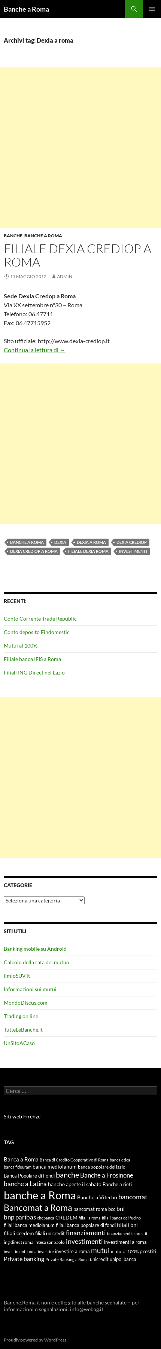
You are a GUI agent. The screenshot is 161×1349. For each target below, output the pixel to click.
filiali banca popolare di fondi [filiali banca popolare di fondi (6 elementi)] (86, 1225)
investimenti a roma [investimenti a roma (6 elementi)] (125, 1242)
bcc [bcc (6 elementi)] (111, 1209)
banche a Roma (27, 542)
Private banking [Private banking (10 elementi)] (24, 1258)
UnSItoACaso (19, 1043)
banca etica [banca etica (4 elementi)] (120, 1159)
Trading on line (21, 1016)
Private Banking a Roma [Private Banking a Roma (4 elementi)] (67, 1259)
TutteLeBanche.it (23, 1029)
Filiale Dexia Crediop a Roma (77, 255)
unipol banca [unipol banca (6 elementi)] (123, 1259)
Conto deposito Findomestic (37, 632)
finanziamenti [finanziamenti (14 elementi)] (86, 1232)
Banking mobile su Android (35, 948)
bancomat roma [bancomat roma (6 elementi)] (90, 1209)
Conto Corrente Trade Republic (40, 618)
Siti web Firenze (22, 1116)
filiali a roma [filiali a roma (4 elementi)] (90, 1217)
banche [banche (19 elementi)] (67, 1174)
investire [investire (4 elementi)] (46, 1251)
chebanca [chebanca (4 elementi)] (45, 1217)
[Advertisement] (80, 147)
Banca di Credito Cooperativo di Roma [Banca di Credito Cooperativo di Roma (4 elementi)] (74, 1159)
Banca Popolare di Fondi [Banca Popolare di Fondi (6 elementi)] (29, 1176)
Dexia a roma (91, 542)
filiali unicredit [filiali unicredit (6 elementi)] (50, 1233)
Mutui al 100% (20, 645)
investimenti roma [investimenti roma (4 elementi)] (20, 1251)
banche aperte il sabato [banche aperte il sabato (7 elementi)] (74, 1184)
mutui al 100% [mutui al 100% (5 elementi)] (125, 1251)
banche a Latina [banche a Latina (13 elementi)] (25, 1184)
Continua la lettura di (35, 349)
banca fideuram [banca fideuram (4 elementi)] (17, 1166)
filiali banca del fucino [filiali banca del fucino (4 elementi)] (121, 1217)
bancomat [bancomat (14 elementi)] (133, 1197)
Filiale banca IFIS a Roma (32, 659)
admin (64, 276)
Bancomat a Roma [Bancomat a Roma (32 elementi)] (38, 1207)
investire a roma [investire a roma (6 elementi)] (72, 1251)
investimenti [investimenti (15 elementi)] (84, 1241)
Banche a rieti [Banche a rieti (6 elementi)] (117, 1184)
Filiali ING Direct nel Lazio (34, 672)
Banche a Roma (26, 9)
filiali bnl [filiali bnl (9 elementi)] (127, 1224)
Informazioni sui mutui (30, 989)
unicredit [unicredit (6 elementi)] (99, 1259)
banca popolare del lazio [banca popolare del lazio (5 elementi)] (101, 1167)
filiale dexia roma (88, 551)
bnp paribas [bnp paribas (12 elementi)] (20, 1217)
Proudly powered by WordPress (35, 1340)
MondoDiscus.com (26, 1002)
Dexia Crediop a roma (34, 551)
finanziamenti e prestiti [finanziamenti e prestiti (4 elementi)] (128, 1233)
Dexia (60, 542)
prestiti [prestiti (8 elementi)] (148, 1251)
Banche (13, 235)
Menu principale (152, 9)
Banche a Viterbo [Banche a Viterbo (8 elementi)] (97, 1197)
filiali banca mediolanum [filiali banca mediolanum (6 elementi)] (29, 1225)
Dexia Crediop (131, 542)
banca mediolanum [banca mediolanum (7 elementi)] (55, 1167)
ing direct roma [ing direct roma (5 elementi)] (18, 1242)
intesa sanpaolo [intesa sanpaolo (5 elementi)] (49, 1242)
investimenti (133, 551)
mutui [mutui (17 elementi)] (100, 1250)
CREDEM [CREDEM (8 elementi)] (66, 1217)
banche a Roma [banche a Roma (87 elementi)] (40, 1195)
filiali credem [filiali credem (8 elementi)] (19, 1233)
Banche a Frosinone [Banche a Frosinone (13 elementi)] (106, 1175)
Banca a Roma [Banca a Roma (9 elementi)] (21, 1159)
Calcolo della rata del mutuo (36, 962)
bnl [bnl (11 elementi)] (120, 1208)
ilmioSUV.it (17, 975)
